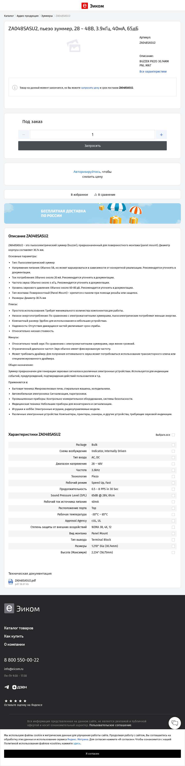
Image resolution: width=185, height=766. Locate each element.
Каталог (9, 15)
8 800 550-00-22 (21, 660)
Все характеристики (153, 71)
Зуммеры (47, 15)
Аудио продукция (28, 15)
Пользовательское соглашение (110, 725)
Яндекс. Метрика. (78, 739)
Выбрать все (165, 434)
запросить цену (90, 87)
